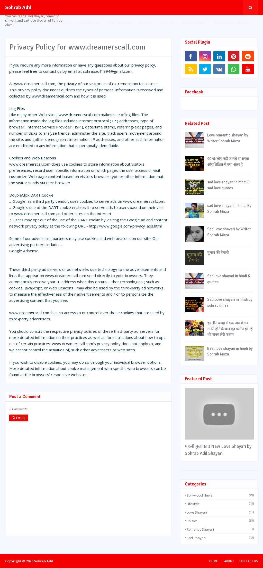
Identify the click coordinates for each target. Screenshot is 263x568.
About (229, 561)
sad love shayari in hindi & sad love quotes (228, 185)
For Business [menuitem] (90, 22)
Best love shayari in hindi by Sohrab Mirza (230, 351)
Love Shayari (220, 512)
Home (213, 561)
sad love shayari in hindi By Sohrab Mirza (229, 208)
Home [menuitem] (14, 22)
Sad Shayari (220, 537)
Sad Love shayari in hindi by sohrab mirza (229, 302)
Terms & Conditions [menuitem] (231, 22)
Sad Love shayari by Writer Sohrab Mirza (229, 232)
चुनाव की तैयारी (218, 252)
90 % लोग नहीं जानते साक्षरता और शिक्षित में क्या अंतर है (228, 161)
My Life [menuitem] (145, 22)
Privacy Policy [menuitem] (194, 22)
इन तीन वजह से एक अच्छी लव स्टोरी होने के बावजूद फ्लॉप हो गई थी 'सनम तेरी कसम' (229, 329)
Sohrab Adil (18, 7)
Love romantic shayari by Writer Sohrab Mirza (227, 138)
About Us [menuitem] (35, 22)
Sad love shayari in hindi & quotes (228, 279)
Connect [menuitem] (166, 22)
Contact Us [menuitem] (61, 22)
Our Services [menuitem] (120, 22)
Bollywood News (220, 495)
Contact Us (248, 561)
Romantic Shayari (220, 529)
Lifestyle (220, 503)
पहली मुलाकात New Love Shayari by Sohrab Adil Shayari (218, 449)
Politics (220, 520)
